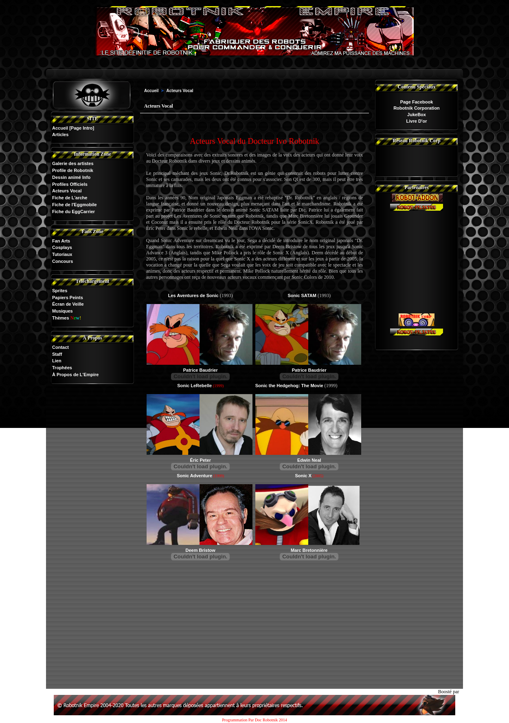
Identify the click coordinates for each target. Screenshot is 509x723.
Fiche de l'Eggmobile (74, 204)
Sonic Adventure (194, 475)
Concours (62, 261)
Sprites (59, 290)
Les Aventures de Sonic (193, 295)
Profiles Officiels (70, 184)
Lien (56, 360)
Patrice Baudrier (200, 370)
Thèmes (60, 317)
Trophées (62, 367)
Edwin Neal (309, 460)
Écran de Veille (68, 304)
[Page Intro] (81, 128)
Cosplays (62, 247)
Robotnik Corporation (416, 108)
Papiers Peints (67, 297)
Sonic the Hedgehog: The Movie (289, 385)
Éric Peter (200, 460)
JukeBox (416, 114)
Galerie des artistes (73, 163)
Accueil (60, 128)
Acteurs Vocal (67, 190)
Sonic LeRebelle (194, 385)
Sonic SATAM (301, 295)
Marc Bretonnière (309, 550)
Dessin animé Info (71, 177)
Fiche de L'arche (69, 197)
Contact (60, 347)
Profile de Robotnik (72, 170)
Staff (57, 354)
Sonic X (303, 475)
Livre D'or (416, 121)
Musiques (62, 311)
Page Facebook (416, 101)
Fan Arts (61, 240)
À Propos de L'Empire (75, 374)
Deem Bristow (200, 550)
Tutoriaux (62, 254)
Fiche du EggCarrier (73, 211)
